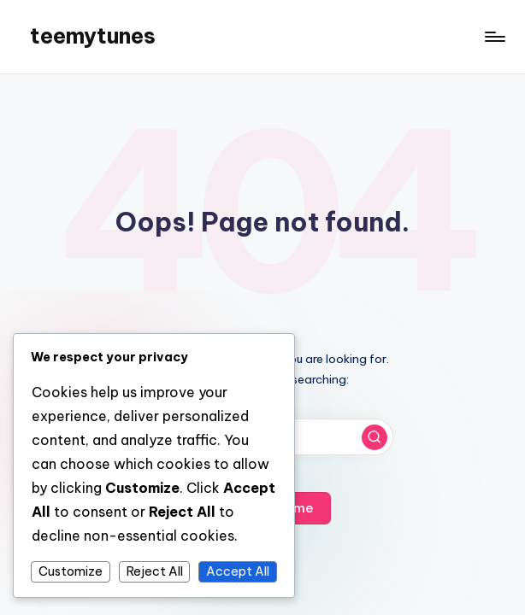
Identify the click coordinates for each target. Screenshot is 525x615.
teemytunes (93, 36)
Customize (70, 571)
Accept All (237, 571)
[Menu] (494, 37)
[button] (374, 437)
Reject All (155, 571)
